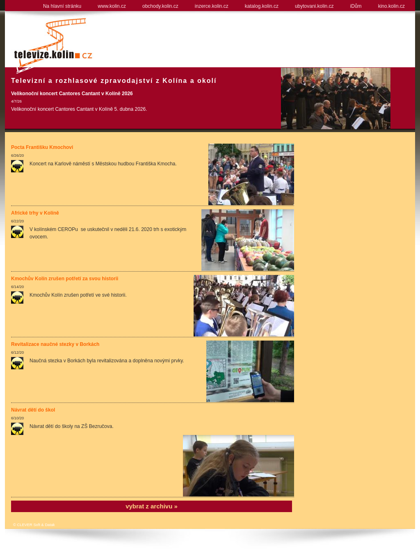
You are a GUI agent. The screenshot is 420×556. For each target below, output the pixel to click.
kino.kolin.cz (391, 6)
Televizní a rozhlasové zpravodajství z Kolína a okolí (114, 80)
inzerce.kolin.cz (211, 6)
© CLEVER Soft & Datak (34, 525)
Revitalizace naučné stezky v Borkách (55, 344)
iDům (356, 6)
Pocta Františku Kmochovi (42, 147)
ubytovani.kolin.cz (314, 6)
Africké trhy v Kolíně (35, 213)
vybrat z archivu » (152, 506)
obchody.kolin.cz (160, 6)
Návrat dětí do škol (33, 410)
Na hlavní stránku (62, 6)
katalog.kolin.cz (261, 6)
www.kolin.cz (112, 6)
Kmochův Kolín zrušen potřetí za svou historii (64, 278)
